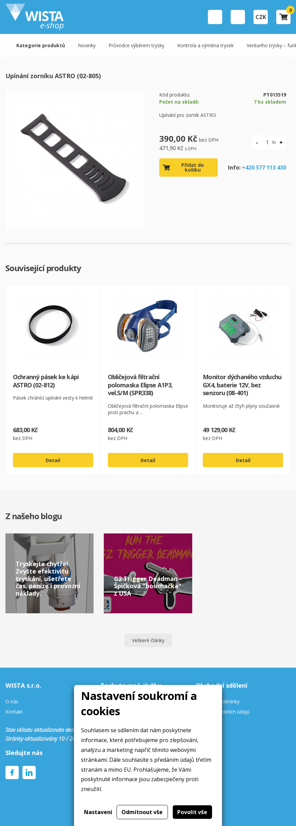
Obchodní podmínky (218, 702)
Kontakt (14, 712)
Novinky (87, 45)
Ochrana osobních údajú (222, 712)
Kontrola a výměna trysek (205, 45)
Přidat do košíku (192, 167)
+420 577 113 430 (264, 167)
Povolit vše (192, 812)
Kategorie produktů (40, 45)
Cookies (204, 722)
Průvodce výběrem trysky (136, 45)
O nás (11, 702)
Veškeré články (148, 640)
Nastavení (98, 812)
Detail (53, 460)
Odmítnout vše (142, 812)
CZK (261, 17)
